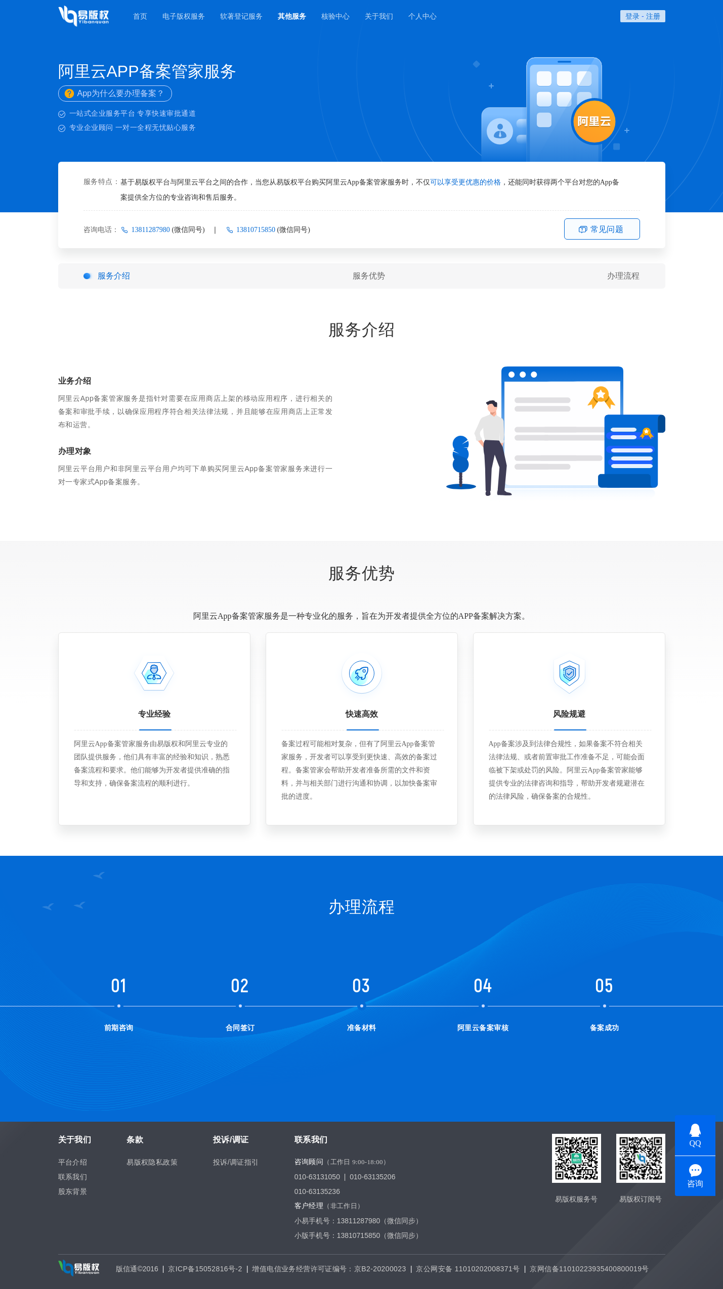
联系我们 (73, 1177)
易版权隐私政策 (152, 1162)
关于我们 (379, 16)
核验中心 (335, 16)
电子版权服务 (183, 16)
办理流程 (623, 275)
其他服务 (292, 16)
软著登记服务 (241, 16)
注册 (653, 16)
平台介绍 (73, 1162)
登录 (632, 16)
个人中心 (422, 16)
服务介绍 (114, 275)
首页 (140, 16)
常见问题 (607, 229)
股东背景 (73, 1191)
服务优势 (369, 275)
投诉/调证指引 (236, 1162)
